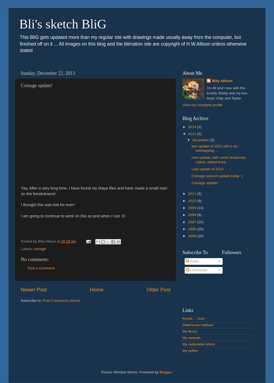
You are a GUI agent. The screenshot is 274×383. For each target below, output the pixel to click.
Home (96, 289)
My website (191, 338)
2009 (192, 208)
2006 (192, 229)
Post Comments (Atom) (61, 301)
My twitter (190, 351)
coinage (39, 249)
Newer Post (34, 289)
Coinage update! (205, 183)
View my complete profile (202, 105)
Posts (192, 261)
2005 (192, 236)
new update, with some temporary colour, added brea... (219, 159)
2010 (192, 201)
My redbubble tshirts (198, 344)
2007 (192, 222)
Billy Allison (222, 81)
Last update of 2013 (207, 169)
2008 (192, 215)
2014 (192, 127)
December (201, 140)
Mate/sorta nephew (197, 325)
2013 (192, 134)
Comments (196, 270)
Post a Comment (41, 268)
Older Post (158, 289)
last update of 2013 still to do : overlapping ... (215, 148)
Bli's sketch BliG (62, 24)
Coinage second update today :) (217, 176)
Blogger (165, 372)
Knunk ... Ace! (193, 319)
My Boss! (189, 331)
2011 (192, 194)
